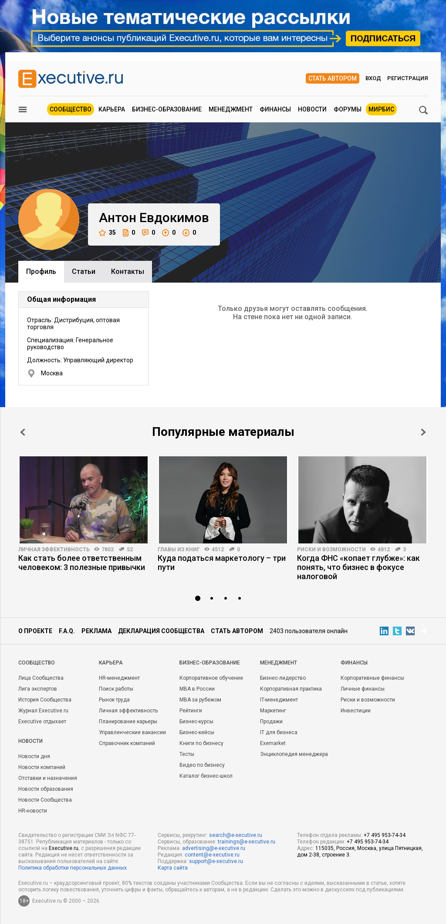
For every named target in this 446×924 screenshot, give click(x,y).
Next (423, 432)
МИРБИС (381, 109)
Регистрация (407, 78)
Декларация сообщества (161, 630)
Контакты (127, 271)
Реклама (96, 630)
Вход (373, 78)
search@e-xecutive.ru (235, 835)
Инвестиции (356, 711)
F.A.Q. (67, 630)
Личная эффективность (54, 549)
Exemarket (273, 743)
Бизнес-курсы (196, 721)
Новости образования (45, 789)
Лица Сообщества (41, 678)
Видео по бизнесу (202, 765)
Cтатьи (83, 271)
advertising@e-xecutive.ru (213, 848)
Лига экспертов (37, 689)
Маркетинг (273, 711)
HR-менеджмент (119, 678)
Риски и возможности (331, 549)
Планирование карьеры (128, 721)
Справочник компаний (127, 743)
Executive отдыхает (42, 721)
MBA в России (197, 689)
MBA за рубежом (200, 700)
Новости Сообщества (45, 800)
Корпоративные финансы (372, 678)
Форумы (348, 109)
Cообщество (36, 663)
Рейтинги (190, 711)
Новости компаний (41, 767)
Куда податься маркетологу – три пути (222, 562)
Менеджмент (231, 109)
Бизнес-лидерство (283, 678)
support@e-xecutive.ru (216, 861)
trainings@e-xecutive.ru (246, 842)
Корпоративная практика (291, 689)
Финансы (275, 109)
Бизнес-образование (167, 109)
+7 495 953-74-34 (384, 835)
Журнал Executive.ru (43, 711)
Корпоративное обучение (211, 678)
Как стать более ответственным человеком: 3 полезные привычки (81, 562)
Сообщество (70, 109)
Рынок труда (114, 700)
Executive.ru (63, 848)
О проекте (35, 630)
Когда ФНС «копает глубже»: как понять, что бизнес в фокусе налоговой (358, 567)
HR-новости (32, 811)
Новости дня (34, 756)
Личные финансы (363, 689)
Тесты (186, 754)
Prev (22, 432)
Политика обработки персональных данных (72, 868)
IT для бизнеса (278, 732)
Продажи (271, 721)
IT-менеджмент (279, 700)
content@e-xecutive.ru (212, 855)
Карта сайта (173, 868)
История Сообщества (44, 700)
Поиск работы (116, 689)
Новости (312, 109)
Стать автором (332, 78)
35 (107, 233)
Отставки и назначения (47, 778)
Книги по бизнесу (201, 743)
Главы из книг (179, 549)
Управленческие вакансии (132, 732)
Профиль (41, 271)
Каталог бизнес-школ (206, 776)
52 (130, 549)
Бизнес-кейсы (196, 732)
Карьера (111, 109)
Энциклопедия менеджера (294, 754)
